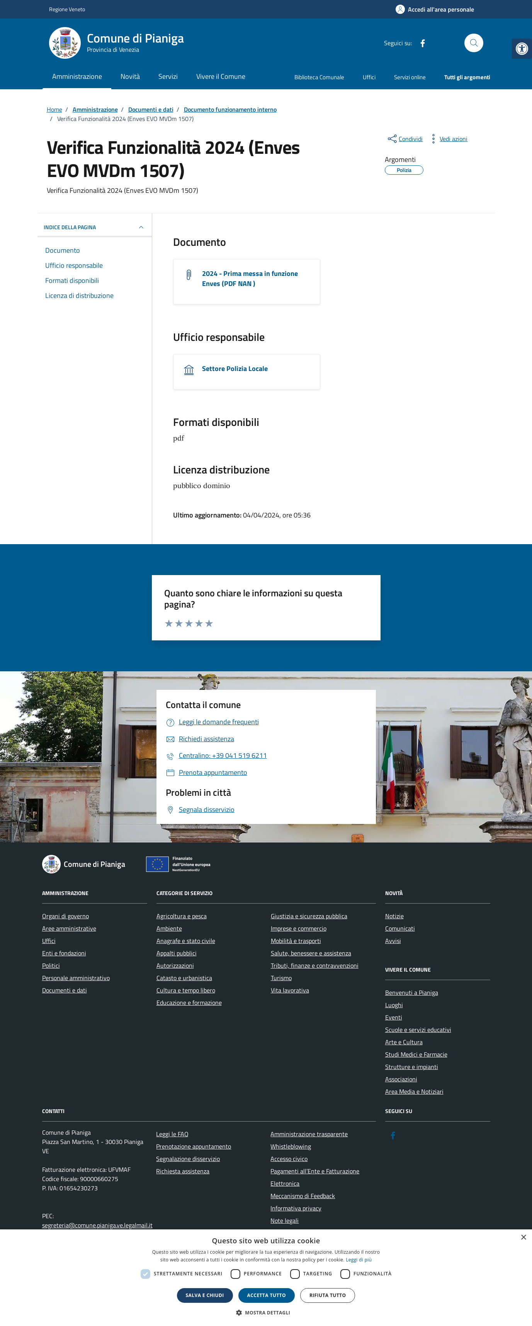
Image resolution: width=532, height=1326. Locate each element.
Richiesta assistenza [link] (182, 1171)
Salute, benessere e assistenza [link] (311, 953)
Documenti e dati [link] (64, 990)
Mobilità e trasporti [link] (296, 940)
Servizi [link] (168, 76)
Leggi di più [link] (359, 1259)
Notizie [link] (394, 916)
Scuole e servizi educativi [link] (418, 1029)
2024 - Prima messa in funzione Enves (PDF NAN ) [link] (250, 279)
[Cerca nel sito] (473, 43)
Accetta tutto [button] (266, 1295)
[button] (266, 1313)
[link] (522, 49)
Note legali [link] (284, 1220)
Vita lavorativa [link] (290, 990)
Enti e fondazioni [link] (64, 953)
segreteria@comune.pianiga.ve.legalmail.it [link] (97, 1225)
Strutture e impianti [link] (411, 1066)
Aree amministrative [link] (69, 928)
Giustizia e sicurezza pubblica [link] (309, 916)
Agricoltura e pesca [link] (181, 916)
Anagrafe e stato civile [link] (185, 940)
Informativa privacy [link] (295, 1208)
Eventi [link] (393, 1017)
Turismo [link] (281, 977)
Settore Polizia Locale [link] (235, 369)
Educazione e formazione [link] (189, 1002)
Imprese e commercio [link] (298, 928)
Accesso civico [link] (289, 1158)
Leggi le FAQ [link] (172, 1134)
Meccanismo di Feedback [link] (302, 1195)
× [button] (523, 1238)
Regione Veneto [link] (67, 9)
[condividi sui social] (404, 139)
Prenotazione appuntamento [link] (193, 1146)
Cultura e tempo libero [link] (185, 990)
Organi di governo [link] (65, 916)
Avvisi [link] (393, 940)
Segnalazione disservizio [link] (188, 1158)
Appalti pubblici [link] (176, 953)
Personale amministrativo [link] (76, 977)
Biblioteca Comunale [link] (319, 77)
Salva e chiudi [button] (205, 1295)
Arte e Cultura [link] (404, 1042)
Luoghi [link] (394, 1004)
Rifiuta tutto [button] (327, 1295)
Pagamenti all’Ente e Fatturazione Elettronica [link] (314, 1177)
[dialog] (266, 1277)
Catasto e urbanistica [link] (184, 977)
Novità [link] (130, 76)
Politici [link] (51, 965)
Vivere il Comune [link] (220, 76)
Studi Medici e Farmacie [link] (416, 1054)
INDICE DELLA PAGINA (95, 227)
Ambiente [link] (169, 928)
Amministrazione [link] (77, 76)
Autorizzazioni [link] (175, 965)
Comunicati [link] (400, 928)
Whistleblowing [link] (290, 1146)
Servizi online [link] (410, 77)
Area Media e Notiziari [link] (414, 1091)
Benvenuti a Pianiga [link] (411, 992)
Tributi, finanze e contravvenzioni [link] (315, 965)
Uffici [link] (369, 77)
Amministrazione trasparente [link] (309, 1134)
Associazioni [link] (401, 1079)
